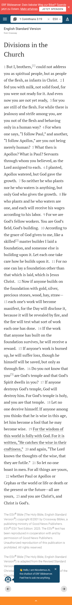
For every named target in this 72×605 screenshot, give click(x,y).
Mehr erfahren (29, 9)
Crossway (13, 33)
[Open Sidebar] (36, 601)
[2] (17, 240)
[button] (68, 7)
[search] (33, 19)
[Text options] (67, 19)
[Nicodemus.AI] (8, 579)
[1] (33, 65)
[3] (11, 374)
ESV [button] (57, 19)
